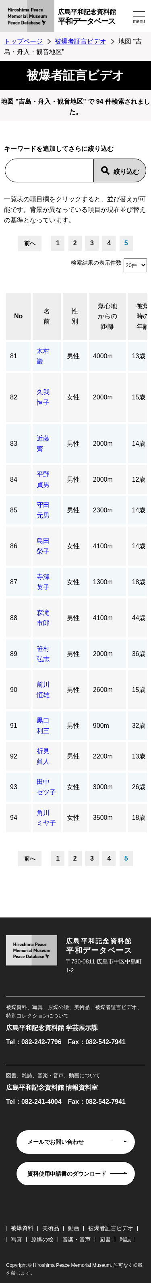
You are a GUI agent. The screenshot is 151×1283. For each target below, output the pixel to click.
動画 (73, 1228)
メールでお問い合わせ (55, 1142)
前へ (29, 243)
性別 (75, 316)
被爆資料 (22, 1228)
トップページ (23, 41)
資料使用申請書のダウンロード (66, 1173)
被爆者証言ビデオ (80, 41)
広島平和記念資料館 (94, 17)
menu (139, 21)
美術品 (50, 1228)
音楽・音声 (76, 1239)
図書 (105, 1239)
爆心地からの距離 (107, 316)
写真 (16, 1239)
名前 (46, 316)
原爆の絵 (42, 1239)
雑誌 (125, 1239)
